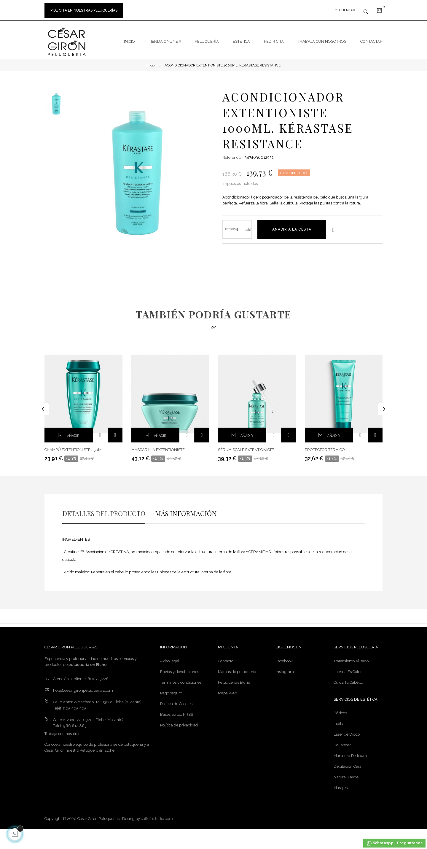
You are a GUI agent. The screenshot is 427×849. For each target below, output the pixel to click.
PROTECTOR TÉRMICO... (326, 447)
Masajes (341, 785)
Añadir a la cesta (291, 226)
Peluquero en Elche (97, 747)
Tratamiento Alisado (351, 658)
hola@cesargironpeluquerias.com (83, 687)
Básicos (340, 710)
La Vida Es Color (348, 668)
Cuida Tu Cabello (348, 679)
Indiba (339, 721)
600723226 (98, 676)
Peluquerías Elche (234, 679)
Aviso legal (169, 658)
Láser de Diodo (347, 731)
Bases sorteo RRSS (176, 711)
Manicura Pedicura (350, 753)
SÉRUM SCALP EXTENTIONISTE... (247, 447)
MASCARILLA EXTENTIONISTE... (159, 447)
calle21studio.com (157, 816)
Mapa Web (227, 690)
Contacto (225, 658)
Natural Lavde (346, 774)
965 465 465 (74, 705)
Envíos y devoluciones (179, 668)
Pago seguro (171, 690)
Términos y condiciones (180, 679)
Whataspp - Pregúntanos (394, 843)
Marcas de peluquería (237, 668)
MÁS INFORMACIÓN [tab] (186, 510)
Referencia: (232, 154)
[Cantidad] (237, 226)
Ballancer (342, 742)
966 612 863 (75, 723)
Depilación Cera (347, 763)
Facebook (284, 658)
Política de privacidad (179, 722)
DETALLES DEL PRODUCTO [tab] (103, 510)
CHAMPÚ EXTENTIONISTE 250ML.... (75, 447)
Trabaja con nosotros (62, 731)
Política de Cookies (176, 701)
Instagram (285, 668)
